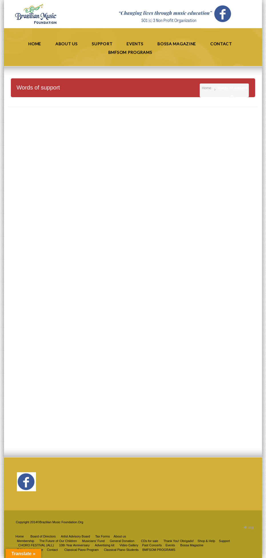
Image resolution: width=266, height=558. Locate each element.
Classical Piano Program (81, 549)
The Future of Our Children (58, 541)
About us (120, 536)
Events (170, 545)
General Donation (122, 541)
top (251, 528)
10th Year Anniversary (74, 545)
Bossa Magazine (191, 545)
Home (206, 88)
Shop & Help (206, 541)
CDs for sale (149, 541)
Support (224, 541)
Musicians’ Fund (93, 541)
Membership (25, 541)
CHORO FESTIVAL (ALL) (36, 545)
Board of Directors (43, 536)
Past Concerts (152, 545)
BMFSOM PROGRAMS (158, 549)
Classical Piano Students (121, 549)
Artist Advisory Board (75, 536)
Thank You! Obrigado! (178, 541)
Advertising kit (104, 545)
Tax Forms (102, 536)
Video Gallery (128, 545)
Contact (52, 549)
